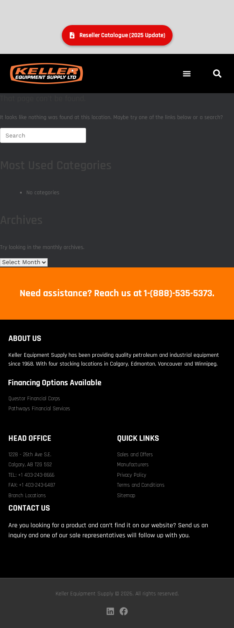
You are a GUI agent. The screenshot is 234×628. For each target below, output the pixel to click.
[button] (187, 73)
